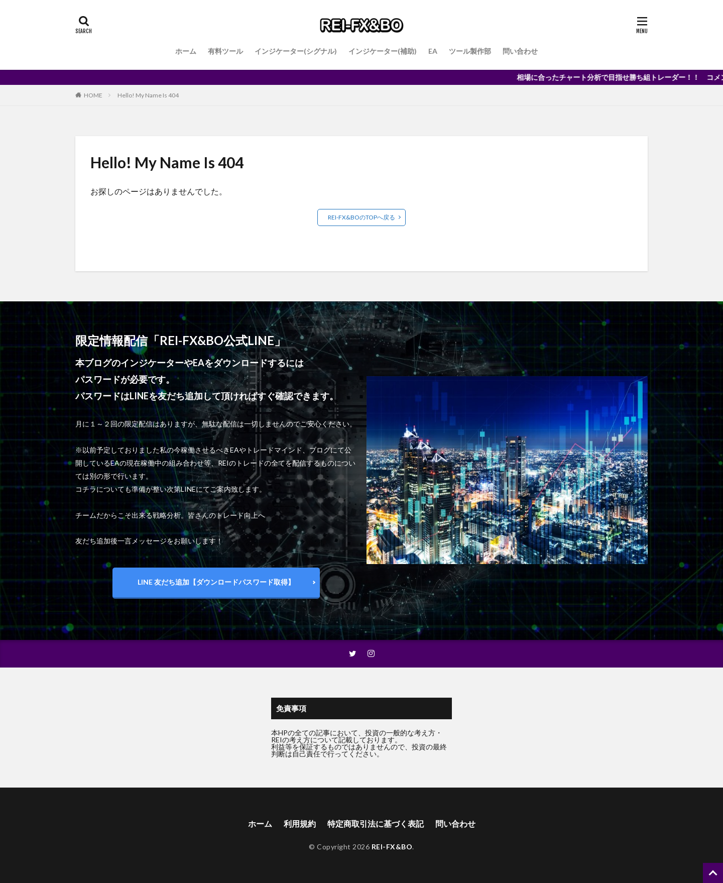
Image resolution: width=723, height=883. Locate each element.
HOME (93, 95)
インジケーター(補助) (382, 51)
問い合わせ (520, 51)
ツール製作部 (470, 51)
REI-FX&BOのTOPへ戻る (361, 217)
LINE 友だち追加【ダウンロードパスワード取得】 (216, 582)
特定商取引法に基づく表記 (375, 823)
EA (432, 51)
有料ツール (225, 51)
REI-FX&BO (392, 846)
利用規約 (300, 823)
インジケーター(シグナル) (296, 51)
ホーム (185, 51)
